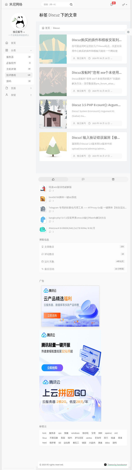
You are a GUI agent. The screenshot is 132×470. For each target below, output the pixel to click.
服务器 (18, 56)
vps (59, 433)
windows (75, 433)
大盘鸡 (92, 442)
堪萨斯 (53, 442)
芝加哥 (98, 438)
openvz (108, 433)
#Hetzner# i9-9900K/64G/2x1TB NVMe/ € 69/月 (72, 228)
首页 (46, 28)
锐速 (113, 438)
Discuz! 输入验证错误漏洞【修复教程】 (101, 137)
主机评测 (18, 69)
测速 (100, 442)
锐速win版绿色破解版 (60, 187)
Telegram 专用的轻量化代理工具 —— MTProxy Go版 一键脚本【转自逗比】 (88, 207)
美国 (63, 438)
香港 (120, 438)
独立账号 (81, 58)
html (44, 442)
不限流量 (54, 438)
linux (44, 438)
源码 (18, 81)
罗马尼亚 (79, 438)
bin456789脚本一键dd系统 (62, 197)
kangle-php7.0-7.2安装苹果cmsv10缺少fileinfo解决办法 (77, 217)
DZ (60, 442)
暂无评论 (120, 58)
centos (89, 438)
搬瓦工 (76, 442)
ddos (107, 442)
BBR (100, 433)
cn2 (116, 433)
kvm (44, 433)
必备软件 (18, 63)
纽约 (70, 438)
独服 (66, 433)
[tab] (53, 179)
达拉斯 (67, 442)
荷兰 (106, 438)
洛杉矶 (85, 433)
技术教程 (18, 75)
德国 (84, 442)
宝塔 (93, 433)
